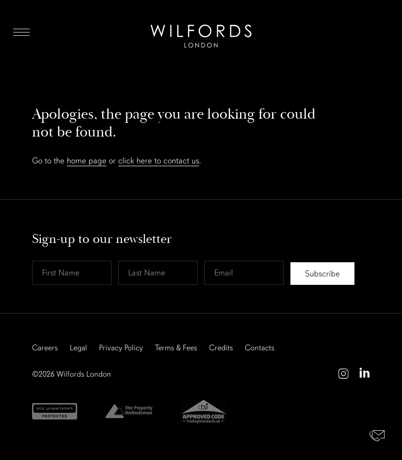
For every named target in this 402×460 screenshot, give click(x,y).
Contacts (259, 348)
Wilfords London (83, 374)
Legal (78, 348)
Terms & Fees (176, 348)
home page (86, 160)
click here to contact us (158, 160)
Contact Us (377, 435)
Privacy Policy (121, 348)
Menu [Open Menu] (21, 32)
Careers (45, 348)
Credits (221, 348)
